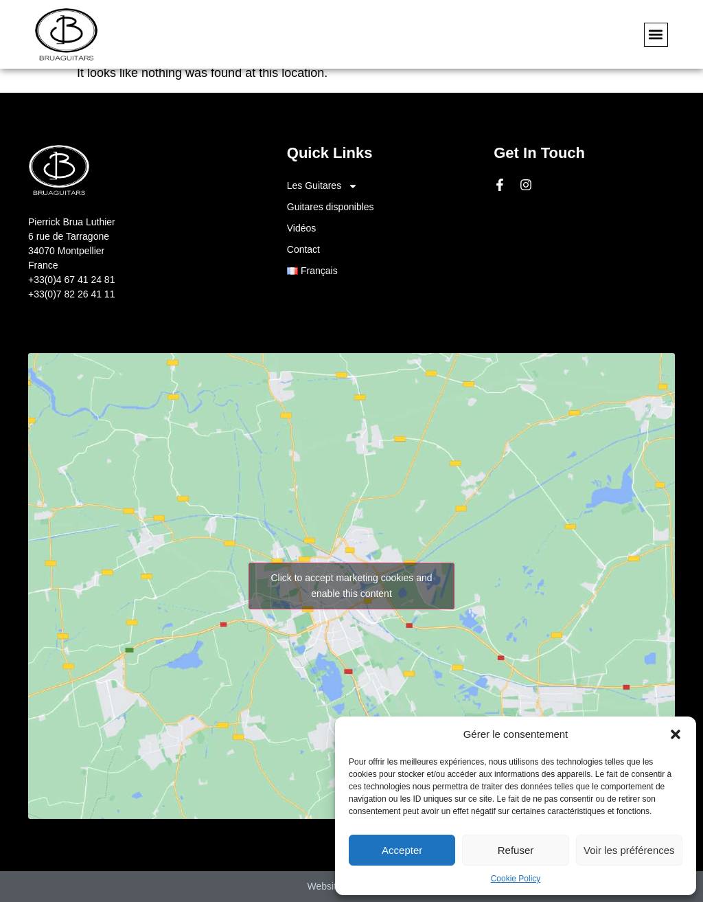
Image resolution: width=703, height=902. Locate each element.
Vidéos (301, 228)
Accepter (402, 850)
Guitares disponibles (330, 206)
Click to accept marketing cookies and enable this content (352, 585)
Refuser (516, 850)
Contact (303, 249)
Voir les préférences (629, 850)
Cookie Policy (516, 878)
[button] (675, 734)
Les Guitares (322, 186)
